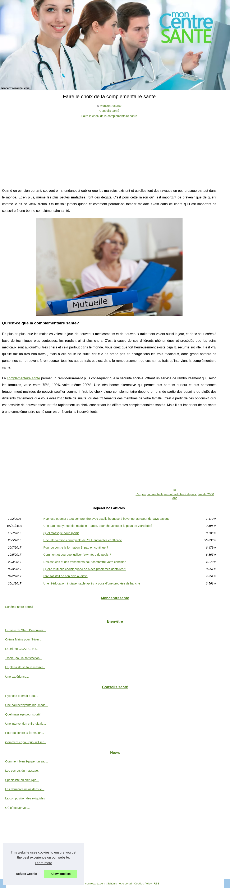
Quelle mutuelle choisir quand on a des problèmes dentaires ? (84, 569)
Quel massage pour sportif (61, 533)
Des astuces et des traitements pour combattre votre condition (84, 561)
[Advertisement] (109, 150)
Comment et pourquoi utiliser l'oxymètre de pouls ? (77, 554)
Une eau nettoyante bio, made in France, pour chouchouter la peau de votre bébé (97, 525)
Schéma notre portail (19, 607)
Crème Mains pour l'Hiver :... (24, 639)
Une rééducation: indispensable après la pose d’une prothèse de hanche (91, 583)
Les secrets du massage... (22, 770)
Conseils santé (109, 110)
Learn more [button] (43, 863)
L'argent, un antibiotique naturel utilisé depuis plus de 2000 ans (175, 496)
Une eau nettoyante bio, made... (26, 705)
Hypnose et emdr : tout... (21, 695)
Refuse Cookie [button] (26, 873)
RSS (156, 883)
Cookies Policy (143, 883)
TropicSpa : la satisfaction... (23, 658)
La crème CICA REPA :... (21, 648)
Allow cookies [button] (61, 873)
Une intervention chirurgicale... (25, 723)
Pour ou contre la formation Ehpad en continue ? (75, 547)
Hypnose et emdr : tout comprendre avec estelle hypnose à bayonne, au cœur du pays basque (106, 518)
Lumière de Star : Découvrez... (25, 630)
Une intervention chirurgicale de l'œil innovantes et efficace (82, 540)
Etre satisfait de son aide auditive (65, 576)
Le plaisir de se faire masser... (25, 667)
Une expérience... (17, 676)
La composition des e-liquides (25, 798)
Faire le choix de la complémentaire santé (109, 116)
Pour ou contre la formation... (24, 732)
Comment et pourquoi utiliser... (25, 742)
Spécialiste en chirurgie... (22, 780)
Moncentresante (110, 105)
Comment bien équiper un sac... (26, 761)
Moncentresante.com (92, 883)
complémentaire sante (23, 378)
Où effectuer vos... (17, 807)
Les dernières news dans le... (24, 789)
